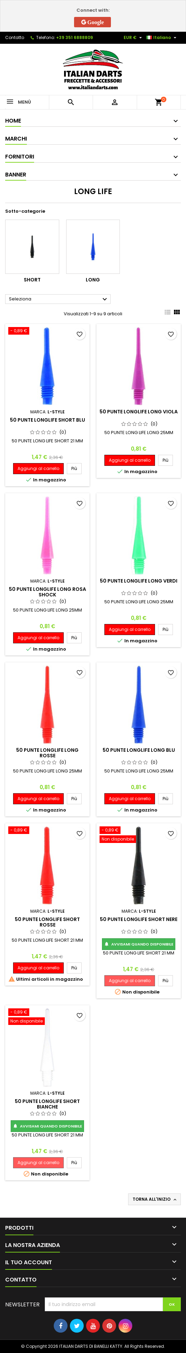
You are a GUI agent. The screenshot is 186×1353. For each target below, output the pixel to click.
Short (32, 279)
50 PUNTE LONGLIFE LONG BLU (139, 750)
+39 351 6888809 (74, 37)
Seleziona (59, 299)
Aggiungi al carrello (38, 468)
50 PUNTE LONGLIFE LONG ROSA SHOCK (47, 592)
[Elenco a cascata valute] (134, 38)
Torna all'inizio (155, 1199)
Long (93, 279)
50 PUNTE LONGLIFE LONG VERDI (138, 580)
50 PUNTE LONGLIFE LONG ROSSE (47, 753)
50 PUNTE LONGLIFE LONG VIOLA (139, 411)
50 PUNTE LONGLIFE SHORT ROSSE (47, 922)
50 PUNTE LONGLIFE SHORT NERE (138, 919)
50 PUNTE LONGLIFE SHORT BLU (47, 419)
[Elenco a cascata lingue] (162, 38)
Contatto (14, 37)
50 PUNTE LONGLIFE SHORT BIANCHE (47, 1104)
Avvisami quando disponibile (138, 944)
